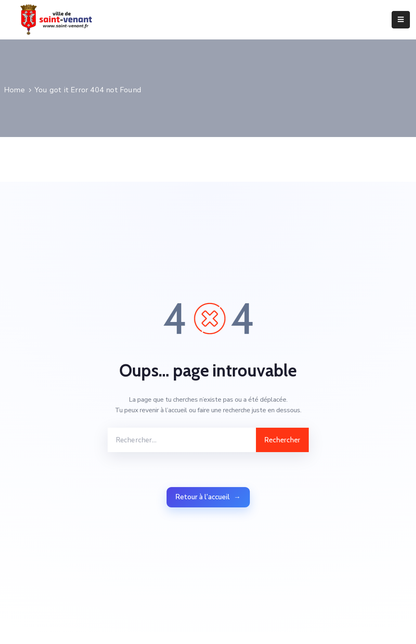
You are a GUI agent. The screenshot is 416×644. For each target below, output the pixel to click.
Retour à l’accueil (208, 497)
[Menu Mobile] (401, 19)
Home (14, 90)
